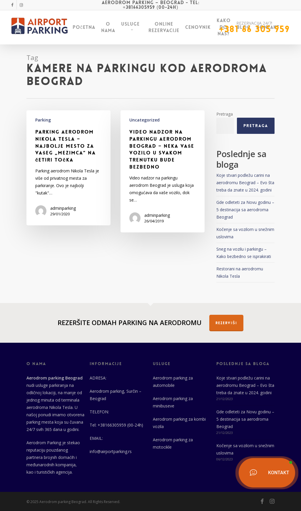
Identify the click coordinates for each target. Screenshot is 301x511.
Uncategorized (144, 120)
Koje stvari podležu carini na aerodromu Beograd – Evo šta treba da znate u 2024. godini (245, 182)
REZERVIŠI (226, 323)
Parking (43, 120)
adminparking (63, 208)
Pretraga (224, 114)
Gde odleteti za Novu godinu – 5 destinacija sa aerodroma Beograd (245, 209)
